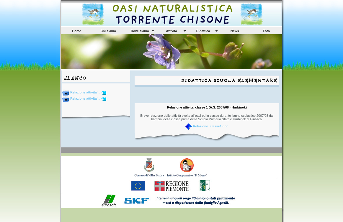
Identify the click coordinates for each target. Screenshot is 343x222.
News (235, 31)
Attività (171, 31)
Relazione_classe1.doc (210, 126)
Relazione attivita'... (81, 92)
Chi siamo (108, 31)
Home (76, 31)
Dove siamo (140, 31)
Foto (266, 31)
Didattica (203, 31)
